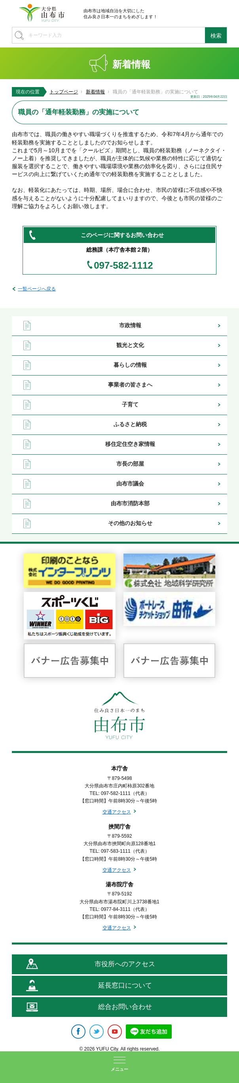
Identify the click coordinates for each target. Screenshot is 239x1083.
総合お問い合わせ (125, 1007)
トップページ (63, 92)
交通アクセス (116, 812)
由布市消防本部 (130, 503)
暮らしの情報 (130, 365)
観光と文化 (130, 345)
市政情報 (130, 325)
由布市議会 (130, 483)
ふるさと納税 (130, 424)
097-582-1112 (123, 265)
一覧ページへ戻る (37, 288)
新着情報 (95, 92)
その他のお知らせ (130, 523)
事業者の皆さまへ (130, 384)
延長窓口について (125, 985)
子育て (130, 404)
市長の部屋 (130, 464)
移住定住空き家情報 (130, 444)
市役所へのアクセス (125, 964)
